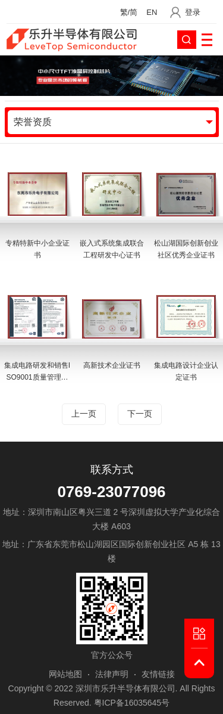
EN (151, 12)
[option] (111, 279)
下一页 (139, 413)
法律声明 (111, 674)
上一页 (83, 413)
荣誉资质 (33, 122)
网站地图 (65, 674)
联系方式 (111, 470)
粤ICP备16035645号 (132, 702)
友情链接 (158, 674)
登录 (192, 12)
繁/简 (129, 12)
